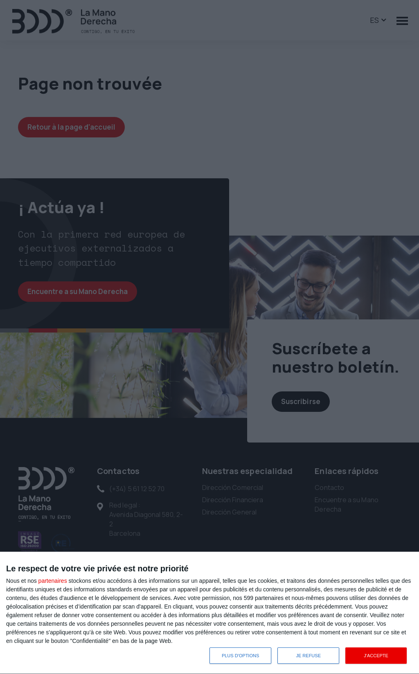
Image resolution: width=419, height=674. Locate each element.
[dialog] (209, 613)
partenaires (52, 581)
